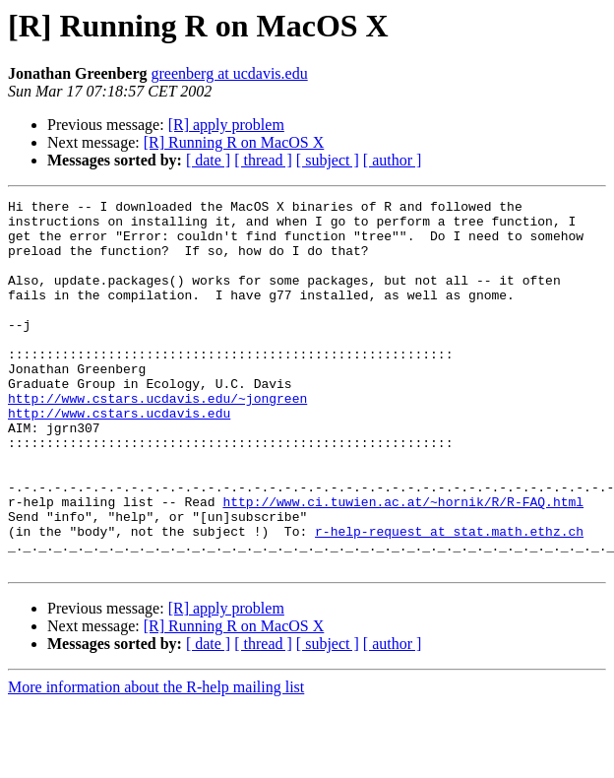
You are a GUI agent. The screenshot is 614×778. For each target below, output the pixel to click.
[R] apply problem (226, 124)
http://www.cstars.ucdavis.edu (119, 457)
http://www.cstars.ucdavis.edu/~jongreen (157, 439)
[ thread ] (263, 160)
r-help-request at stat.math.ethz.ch (449, 599)
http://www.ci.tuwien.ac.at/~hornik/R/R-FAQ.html (402, 563)
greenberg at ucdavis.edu (229, 73)
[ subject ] (327, 160)
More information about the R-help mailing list (156, 760)
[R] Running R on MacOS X (234, 142)
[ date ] (208, 160)
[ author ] (392, 160)
